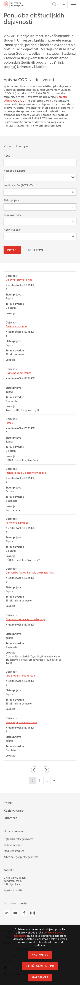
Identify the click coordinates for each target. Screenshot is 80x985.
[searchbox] (7, 192)
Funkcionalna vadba (17, 523)
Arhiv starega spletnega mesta (21, 857)
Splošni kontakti (13, 890)
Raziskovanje (14, 810)
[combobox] (40, 177)
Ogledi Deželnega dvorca (18, 839)
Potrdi (12, 250)
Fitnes (9, 423)
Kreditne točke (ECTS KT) (18, 186)
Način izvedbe (12, 230)
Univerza (10, 818)
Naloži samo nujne (40, 966)
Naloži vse (40, 978)
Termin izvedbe (13, 215)
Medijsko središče (14, 851)
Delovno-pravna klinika (19, 280)
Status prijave (11, 200)
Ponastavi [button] (35, 250)
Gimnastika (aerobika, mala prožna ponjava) (30, 573)
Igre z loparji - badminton (20, 676)
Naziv (7, 156)
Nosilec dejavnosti (14, 171)
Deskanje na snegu (16, 327)
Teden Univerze (13, 845)
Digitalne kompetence (18, 373)
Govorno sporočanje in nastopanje (25, 619)
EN (64, 5)
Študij (8, 803)
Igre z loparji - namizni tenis (21, 722)
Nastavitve (40, 955)
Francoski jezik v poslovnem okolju (26, 473)
